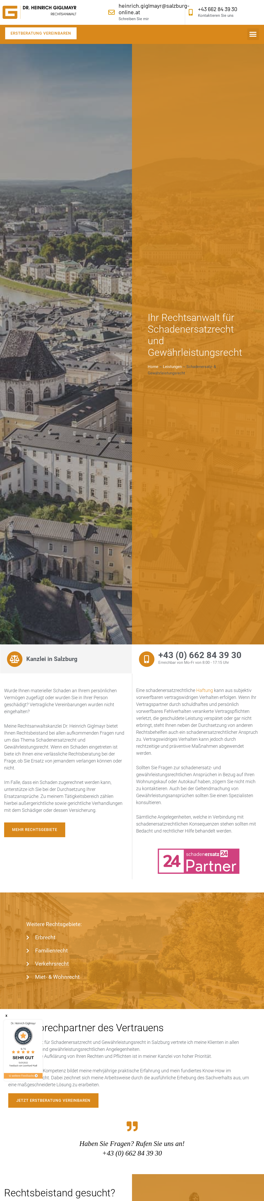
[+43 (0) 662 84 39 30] (146, 659)
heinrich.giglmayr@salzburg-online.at (154, 8)
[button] (253, 34)
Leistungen (172, 366)
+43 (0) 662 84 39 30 (200, 655)
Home (153, 366)
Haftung (204, 690)
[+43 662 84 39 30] (191, 12)
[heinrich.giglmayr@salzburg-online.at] (111, 12)
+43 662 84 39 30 (217, 8)
